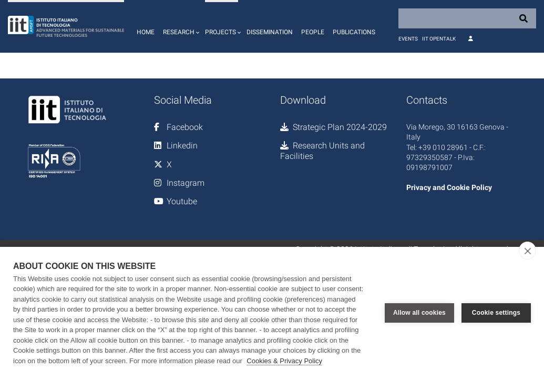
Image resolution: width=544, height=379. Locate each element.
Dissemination (270, 32)
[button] (180, 26)
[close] (527, 251)
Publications (354, 32)
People (312, 32)
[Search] (467, 18)
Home (146, 32)
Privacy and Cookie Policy (449, 187)
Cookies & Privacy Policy (284, 361)
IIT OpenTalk (439, 39)
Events (408, 39)
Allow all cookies (419, 312)
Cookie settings (496, 312)
